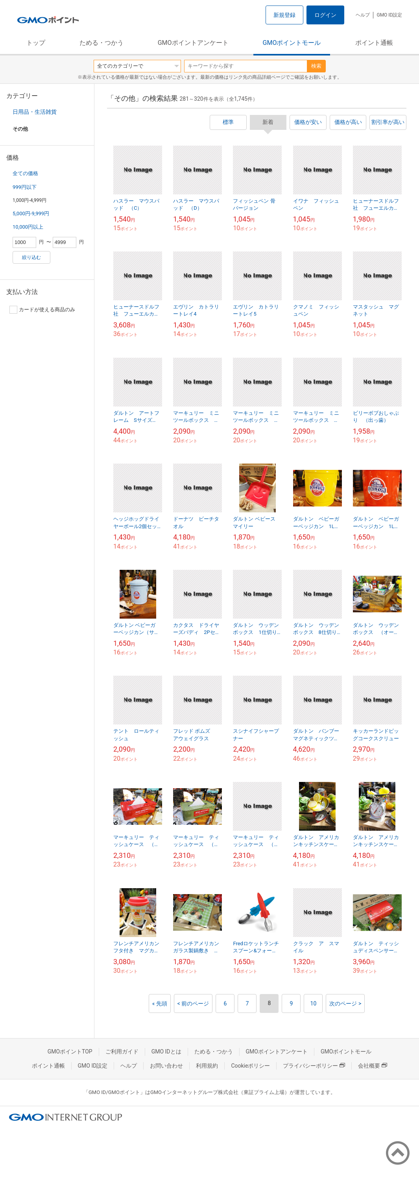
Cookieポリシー (250, 1066)
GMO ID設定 (389, 15)
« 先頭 (159, 1003)
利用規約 (207, 1066)
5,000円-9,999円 (31, 213)
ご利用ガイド (121, 1051)
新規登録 (284, 15)
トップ (35, 42)
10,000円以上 (28, 227)
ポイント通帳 (374, 42)
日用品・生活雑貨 (35, 112)
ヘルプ (363, 15)
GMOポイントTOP (70, 1051)
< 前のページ (193, 1003)
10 (313, 1003)
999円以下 (25, 187)
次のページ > (345, 1003)
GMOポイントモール (292, 42)
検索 (316, 66)
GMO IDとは (166, 1051)
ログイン (325, 15)
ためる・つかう (101, 42)
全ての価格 (25, 173)
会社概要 (372, 1066)
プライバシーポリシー (314, 1066)
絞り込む (31, 257)
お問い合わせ (166, 1066)
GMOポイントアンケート (193, 42)
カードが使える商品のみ (42, 310)
